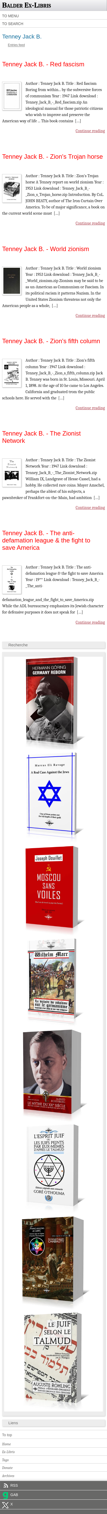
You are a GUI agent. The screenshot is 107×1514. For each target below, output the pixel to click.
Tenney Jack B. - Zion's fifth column (51, 340)
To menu (10, 16)
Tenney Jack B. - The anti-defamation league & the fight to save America (46, 540)
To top (7, 1435)
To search (12, 24)
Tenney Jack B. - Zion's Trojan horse (52, 156)
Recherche (18, 645)
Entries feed (16, 45)
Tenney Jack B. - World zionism (45, 248)
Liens (13, 1423)
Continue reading (90, 131)
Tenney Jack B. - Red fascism (43, 64)
